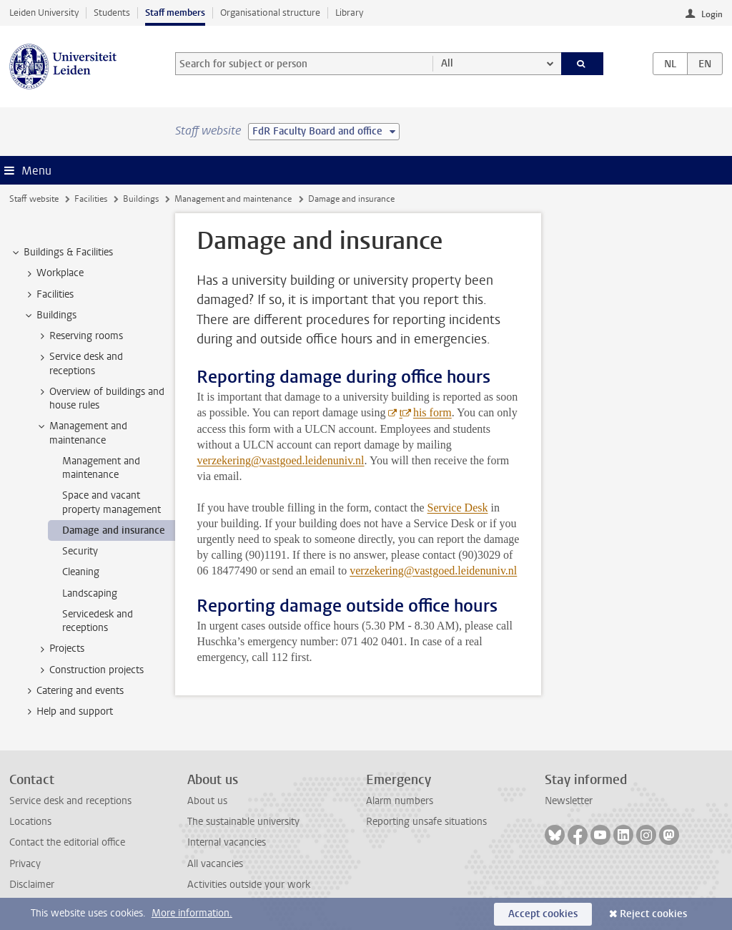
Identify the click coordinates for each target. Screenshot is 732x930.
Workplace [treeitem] (53, 273)
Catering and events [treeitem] (73, 691)
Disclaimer (31, 884)
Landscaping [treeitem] (89, 593)
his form (432, 412)
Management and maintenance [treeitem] (81, 432)
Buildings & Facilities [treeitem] (61, 252)
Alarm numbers (399, 801)
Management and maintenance (233, 199)
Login (712, 14)
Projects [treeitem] (60, 649)
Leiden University (44, 12)
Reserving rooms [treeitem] (79, 336)
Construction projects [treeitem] (90, 670)
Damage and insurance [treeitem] (113, 530)
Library (349, 12)
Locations (30, 821)
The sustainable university (243, 821)
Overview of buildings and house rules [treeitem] (100, 398)
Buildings (141, 199)
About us (207, 801)
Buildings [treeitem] (49, 315)
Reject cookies (653, 914)
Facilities (90, 199)
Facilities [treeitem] (48, 295)
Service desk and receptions (70, 801)
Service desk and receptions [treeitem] (79, 363)
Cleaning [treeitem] (80, 572)
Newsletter (569, 801)
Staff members (175, 12)
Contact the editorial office (67, 842)
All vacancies (215, 864)
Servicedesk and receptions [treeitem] (97, 621)
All (447, 63)
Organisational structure (270, 12)
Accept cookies (543, 914)
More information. (192, 913)
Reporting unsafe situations (426, 821)
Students (112, 12)
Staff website (34, 199)
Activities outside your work (248, 884)
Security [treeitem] (80, 551)
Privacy (25, 864)
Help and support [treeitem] (68, 712)
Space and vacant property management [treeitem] (111, 502)
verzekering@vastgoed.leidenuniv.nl (280, 460)
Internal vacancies (226, 842)
